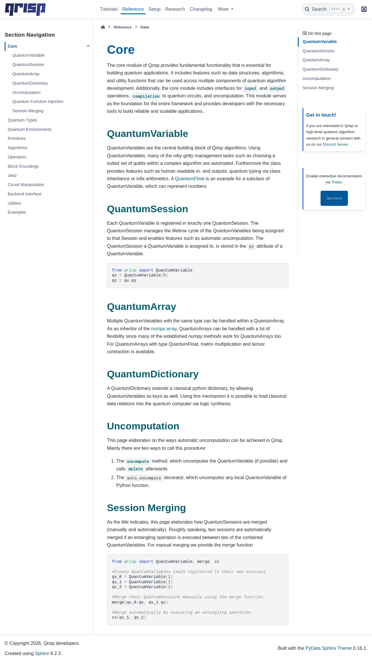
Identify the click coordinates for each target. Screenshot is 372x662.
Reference (133, 9)
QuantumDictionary (30, 83)
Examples (17, 212)
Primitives (17, 138)
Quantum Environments (29, 129)
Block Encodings (23, 166)
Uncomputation (26, 92)
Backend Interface (24, 194)
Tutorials (109, 9)
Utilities (14, 203)
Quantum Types (22, 120)
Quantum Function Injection (37, 101)
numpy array (164, 328)
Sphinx (42, 653)
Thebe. (337, 182)
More (224, 9)
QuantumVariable (28, 55)
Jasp (12, 175)
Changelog (201, 9)
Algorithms (17, 147)
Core (12, 46)
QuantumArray (26, 74)
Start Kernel (334, 198)
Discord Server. (336, 144)
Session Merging (27, 110)
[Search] (328, 9)
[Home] (103, 27)
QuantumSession (28, 64)
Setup (155, 9)
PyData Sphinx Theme (328, 648)
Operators (17, 157)
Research (175, 9)
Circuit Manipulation (26, 184)
